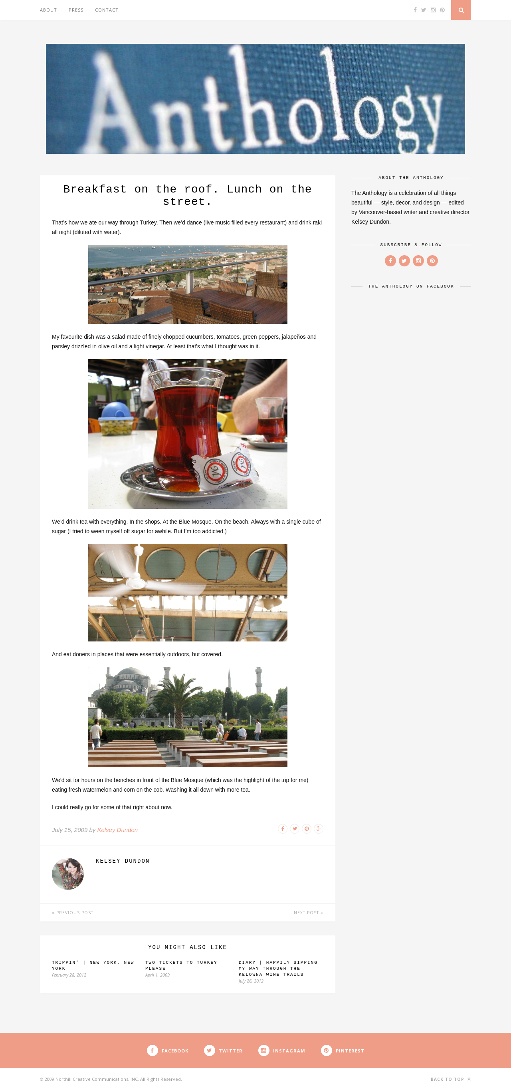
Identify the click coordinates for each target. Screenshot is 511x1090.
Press (76, 10)
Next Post (308, 912)
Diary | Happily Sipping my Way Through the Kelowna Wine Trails (278, 968)
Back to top (451, 1079)
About (48, 10)
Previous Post (72, 912)
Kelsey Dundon (117, 829)
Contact (107, 10)
